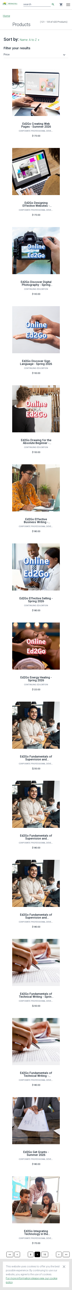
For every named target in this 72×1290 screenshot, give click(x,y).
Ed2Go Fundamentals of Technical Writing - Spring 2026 (36, 996)
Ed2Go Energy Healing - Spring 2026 (36, 679)
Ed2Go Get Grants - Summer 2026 (36, 1153)
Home (6, 15)
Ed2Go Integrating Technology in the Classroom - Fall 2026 (36, 1234)
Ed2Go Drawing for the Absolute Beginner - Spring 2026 (36, 443)
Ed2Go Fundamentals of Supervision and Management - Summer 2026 (36, 919)
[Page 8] (30, 1254)
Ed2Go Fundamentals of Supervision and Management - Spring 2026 (36, 840)
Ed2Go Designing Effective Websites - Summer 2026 (36, 205)
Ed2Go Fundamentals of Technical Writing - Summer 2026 (36, 1075)
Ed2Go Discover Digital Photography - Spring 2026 (36, 284)
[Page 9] (37, 1254)
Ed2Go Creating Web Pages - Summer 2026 (36, 125)
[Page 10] (44, 1254)
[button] (35, 54)
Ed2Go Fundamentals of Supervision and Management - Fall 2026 (36, 759)
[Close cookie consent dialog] (64, 1266)
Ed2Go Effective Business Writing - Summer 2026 (36, 522)
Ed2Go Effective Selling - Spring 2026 (36, 600)
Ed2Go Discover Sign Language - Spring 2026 (36, 362)
